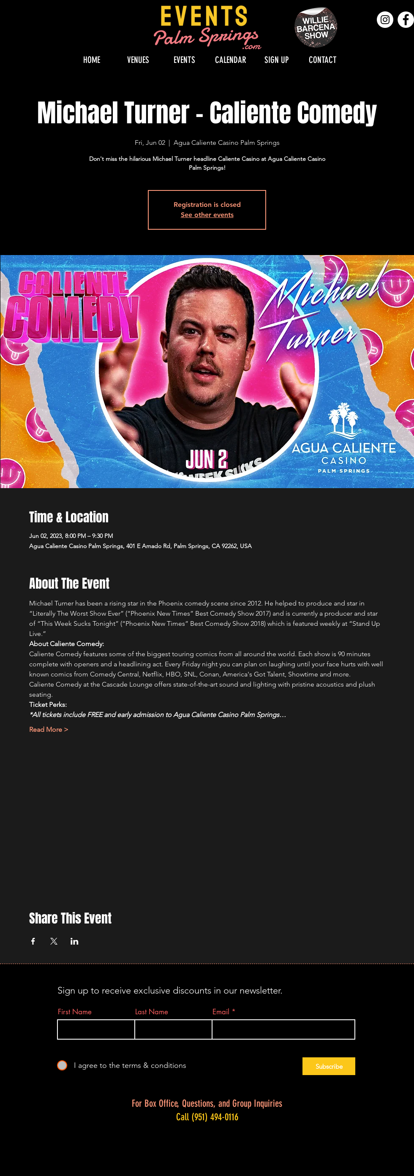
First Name (75, 1012)
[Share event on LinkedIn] (75, 941)
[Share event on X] (54, 941)
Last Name (151, 1012)
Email (220, 1012)
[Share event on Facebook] (33, 941)
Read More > (48, 729)
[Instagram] (385, 19)
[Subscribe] (328, 1066)
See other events (207, 215)
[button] (138, 60)
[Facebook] (406, 19)
